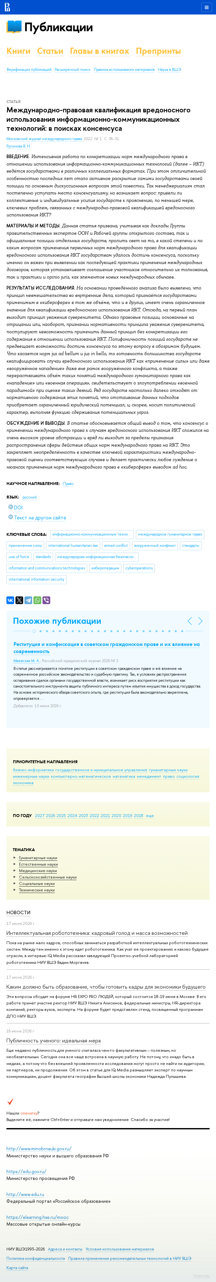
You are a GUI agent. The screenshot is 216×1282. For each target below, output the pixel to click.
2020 (116, 815)
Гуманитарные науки (38, 857)
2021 (105, 815)
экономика (23, 782)
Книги (18, 50)
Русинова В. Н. (18, 146)
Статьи (50, 50)
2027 (39, 815)
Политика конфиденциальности (35, 1258)
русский (30, 497)
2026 (50, 815)
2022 (94, 815)
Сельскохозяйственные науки (48, 877)
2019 (127, 815)
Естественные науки (38, 864)
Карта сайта (17, 1267)
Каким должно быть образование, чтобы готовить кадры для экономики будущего (106, 986)
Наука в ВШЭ (169, 69)
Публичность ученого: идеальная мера (53, 1040)
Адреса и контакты (65, 1249)
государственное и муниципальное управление (101, 770)
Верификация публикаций (29, 69)
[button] (34, 631)
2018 (138, 815)
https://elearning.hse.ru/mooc (37, 1217)
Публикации (58, 27)
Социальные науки (37, 883)
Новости (18, 912)
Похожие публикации (57, 620)
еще (150, 815)
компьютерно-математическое (81, 776)
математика (124, 776)
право (169, 776)
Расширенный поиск (72, 69)
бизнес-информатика (33, 770)
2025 (61, 815)
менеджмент (149, 776)
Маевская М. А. (27, 660)
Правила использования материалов (124, 69)
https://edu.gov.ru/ (26, 1171)
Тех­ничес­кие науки (37, 890)
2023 (83, 815)
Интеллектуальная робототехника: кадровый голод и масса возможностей (97, 932)
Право (68, 483)
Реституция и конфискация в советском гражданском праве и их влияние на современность (107, 648)
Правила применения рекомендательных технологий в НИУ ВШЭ (130, 1258)
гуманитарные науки (168, 770)
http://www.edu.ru (25, 1194)
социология (187, 776)
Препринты (158, 50)
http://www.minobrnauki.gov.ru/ (38, 1148)
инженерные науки (31, 776)
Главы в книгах (99, 50)
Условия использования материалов (120, 1249)
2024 (72, 815)
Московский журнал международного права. (45, 138)
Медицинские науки (38, 870)
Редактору (201, 1275)
